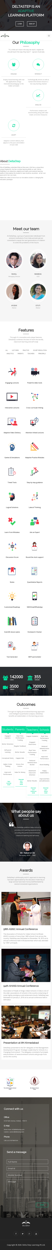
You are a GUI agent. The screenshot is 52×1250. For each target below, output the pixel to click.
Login (20, 24)
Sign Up (32, 24)
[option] (9, 1084)
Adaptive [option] (26, 11)
